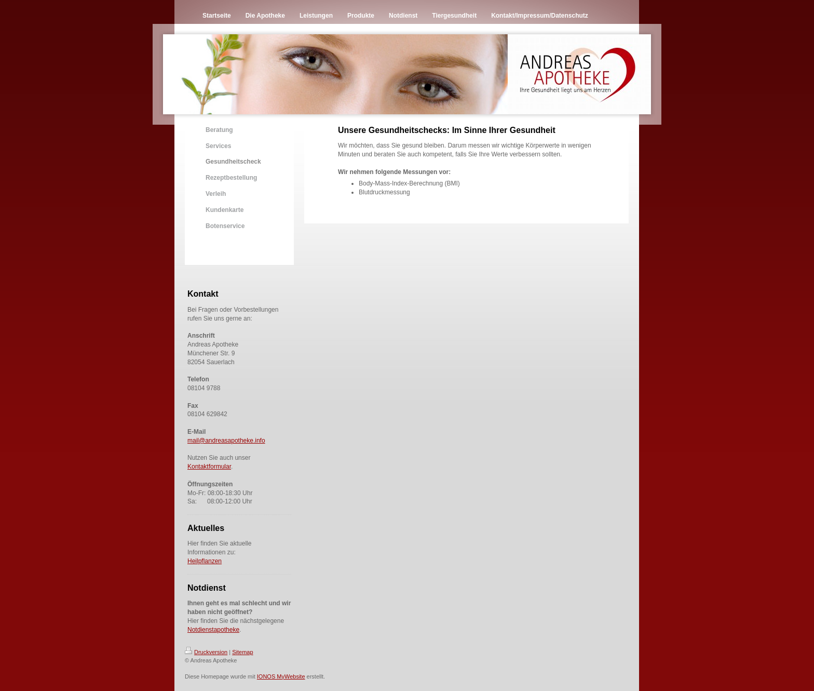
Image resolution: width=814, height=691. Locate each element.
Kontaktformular (209, 466)
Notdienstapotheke (213, 629)
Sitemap (242, 652)
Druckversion (206, 652)
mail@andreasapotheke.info (226, 440)
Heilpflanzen (204, 561)
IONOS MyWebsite (281, 676)
